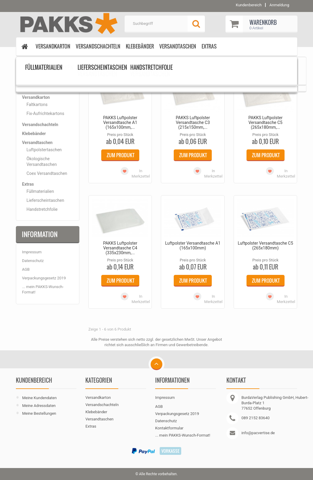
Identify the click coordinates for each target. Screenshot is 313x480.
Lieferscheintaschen (45, 200)
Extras (209, 46)
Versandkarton (53, 46)
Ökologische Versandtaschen (42, 161)
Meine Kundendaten (39, 398)
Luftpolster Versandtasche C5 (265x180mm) (265, 245)
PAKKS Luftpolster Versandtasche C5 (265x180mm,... (265, 122)
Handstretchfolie (42, 209)
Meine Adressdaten (39, 405)
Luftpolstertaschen (53, 63)
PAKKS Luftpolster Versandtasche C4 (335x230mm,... (120, 248)
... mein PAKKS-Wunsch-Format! (182, 435)
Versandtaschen (177, 46)
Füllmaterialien (40, 191)
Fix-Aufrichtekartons (45, 113)
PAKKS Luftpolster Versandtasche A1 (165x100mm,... (120, 122)
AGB (26, 269)
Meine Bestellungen (39, 413)
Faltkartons (37, 104)
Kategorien (37, 79)
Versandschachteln (98, 46)
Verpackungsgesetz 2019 (44, 278)
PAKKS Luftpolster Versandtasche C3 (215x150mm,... (193, 122)
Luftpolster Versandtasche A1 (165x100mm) (192, 245)
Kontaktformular (169, 428)
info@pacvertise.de (258, 433)
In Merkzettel (140, 173)
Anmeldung (279, 5)
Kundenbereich (34, 380)
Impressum (32, 252)
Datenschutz (33, 260)
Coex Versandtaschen (47, 173)
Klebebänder (140, 46)
